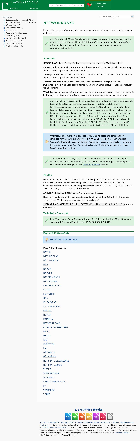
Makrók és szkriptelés (15, 41)
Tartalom (6, 17)
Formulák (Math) (12, 35)
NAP (45, 264)
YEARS (46, 394)
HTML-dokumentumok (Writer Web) (21, 22)
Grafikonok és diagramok (16, 38)
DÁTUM (47, 251)
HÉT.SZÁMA (49, 356)
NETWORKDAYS (51, 323)
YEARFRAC (49, 390)
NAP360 (47, 272)
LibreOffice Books (89, 409)
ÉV (44, 385)
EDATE (46, 289)
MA (45, 348)
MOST (46, 331)
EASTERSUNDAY (52, 285)
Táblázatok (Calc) (13, 25)
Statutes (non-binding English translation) (92, 422)
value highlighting (91, 164)
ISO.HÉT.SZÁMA (51, 306)
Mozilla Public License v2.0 (54, 427)
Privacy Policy (67, 422)
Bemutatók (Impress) (14, 27)
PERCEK (47, 310)
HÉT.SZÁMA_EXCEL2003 (56, 360)
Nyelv (32, 8)
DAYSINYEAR (50, 281)
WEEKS (47, 369)
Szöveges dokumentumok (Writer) (20, 20)
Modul (12, 8)
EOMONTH (49, 293)
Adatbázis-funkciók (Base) (17, 33)
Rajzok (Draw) (12, 30)
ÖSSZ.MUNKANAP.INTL (55, 327)
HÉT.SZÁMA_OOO (52, 364)
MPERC (47, 335)
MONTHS (48, 318)
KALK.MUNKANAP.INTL (55, 381)
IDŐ (45, 339)
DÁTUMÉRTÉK (50, 260)
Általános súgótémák (14, 46)
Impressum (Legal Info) (49, 422)
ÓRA (45, 297)
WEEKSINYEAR (51, 373)
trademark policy (122, 432)
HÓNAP (47, 314)
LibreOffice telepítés (14, 43)
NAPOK (47, 268)
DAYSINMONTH (51, 277)
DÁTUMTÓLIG (50, 256)
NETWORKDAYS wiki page (63, 239)
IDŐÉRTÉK (48, 344)
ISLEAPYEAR (49, 302)
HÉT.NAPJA (49, 352)
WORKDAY (49, 377)
